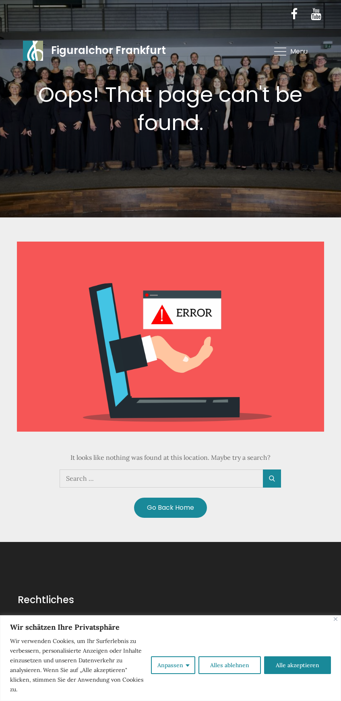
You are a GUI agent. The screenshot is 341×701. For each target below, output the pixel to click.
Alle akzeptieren (297, 665)
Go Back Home (170, 507)
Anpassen (170, 665)
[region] (170, 658)
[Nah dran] (335, 619)
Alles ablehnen (229, 665)
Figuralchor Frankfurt (108, 50)
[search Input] (170, 478)
